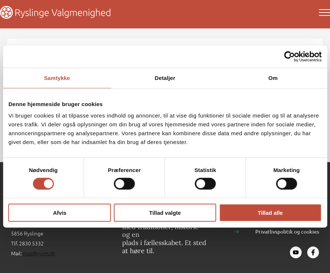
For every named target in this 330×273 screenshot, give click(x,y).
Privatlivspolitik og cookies (287, 231)
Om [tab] (273, 77)
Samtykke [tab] (57, 77)
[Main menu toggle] (324, 12)
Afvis (60, 213)
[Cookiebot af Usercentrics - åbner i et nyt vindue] (289, 56)
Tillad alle (270, 213)
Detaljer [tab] (165, 77)
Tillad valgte (165, 213)
